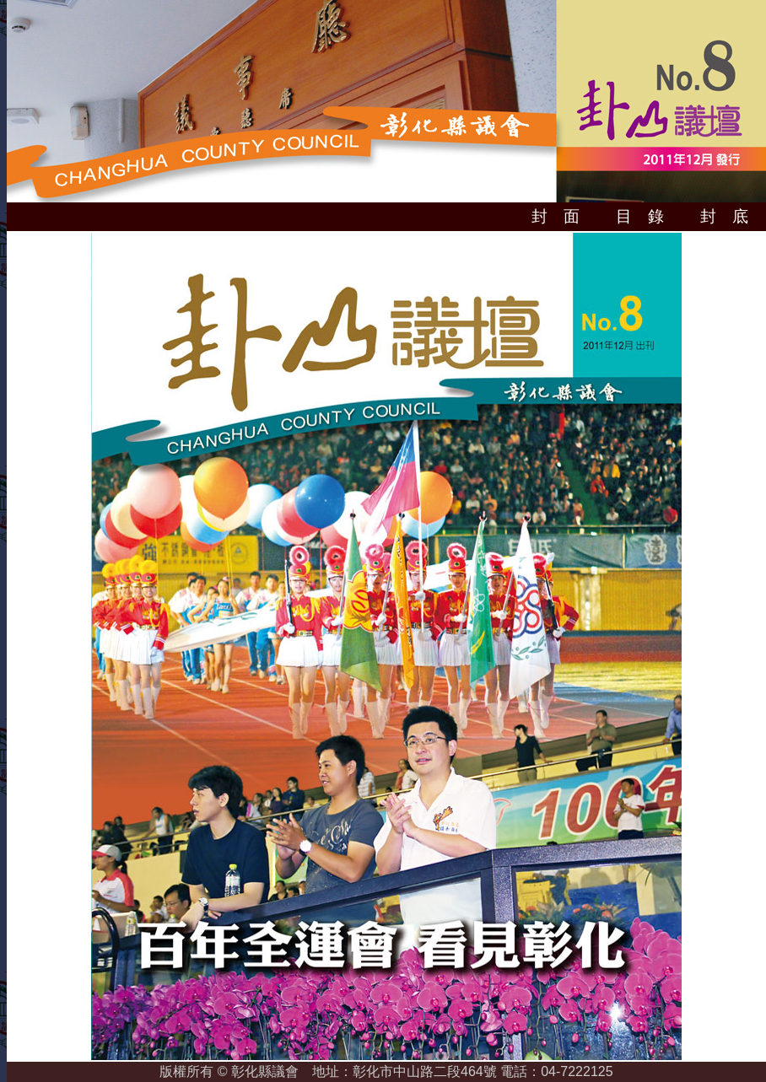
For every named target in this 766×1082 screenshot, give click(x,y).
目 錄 (640, 216)
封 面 (555, 216)
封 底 (724, 216)
